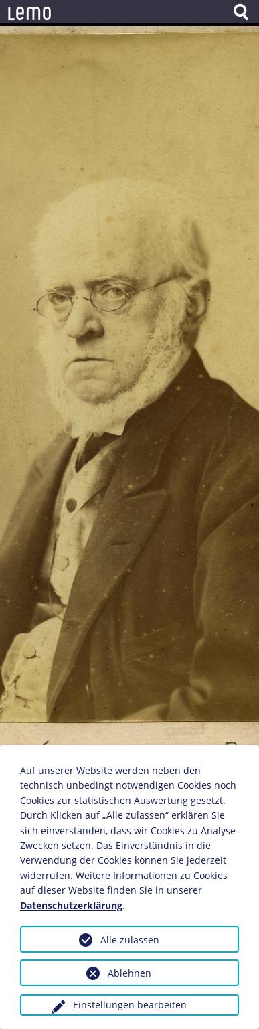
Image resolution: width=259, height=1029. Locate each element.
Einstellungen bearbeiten (130, 1004)
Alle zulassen (129, 939)
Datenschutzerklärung (71, 905)
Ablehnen (129, 973)
